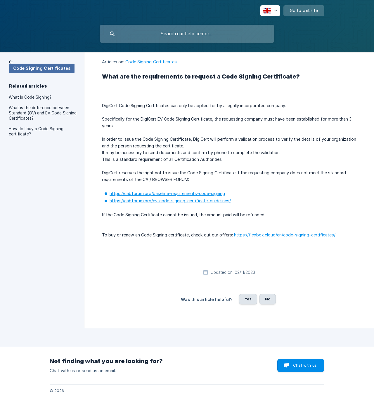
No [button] (267, 299)
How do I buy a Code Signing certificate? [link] (36, 131)
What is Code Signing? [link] (30, 97)
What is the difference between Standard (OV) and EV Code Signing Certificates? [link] (43, 113)
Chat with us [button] (305, 365)
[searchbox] (187, 34)
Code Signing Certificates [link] (151, 61)
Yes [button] (248, 299)
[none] (270, 10)
